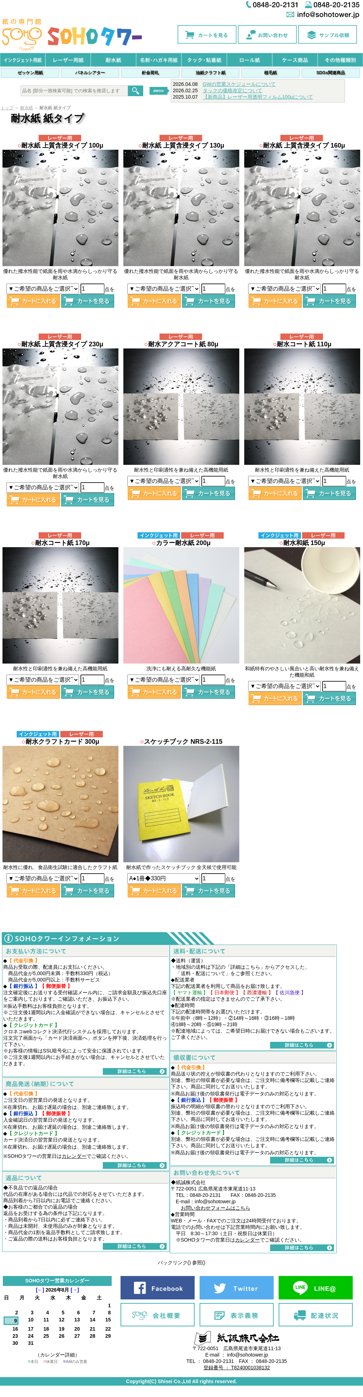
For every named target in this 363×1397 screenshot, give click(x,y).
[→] (75, 1290)
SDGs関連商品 (330, 72)
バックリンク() (174, 1262)
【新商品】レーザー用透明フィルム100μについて (258, 97)
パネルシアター (90, 72)
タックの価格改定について (232, 90)
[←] (40, 1290)
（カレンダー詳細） (57, 1355)
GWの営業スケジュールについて (239, 84)
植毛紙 (270, 72)
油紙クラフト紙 (210, 72)
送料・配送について (203, 973)
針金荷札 (150, 72)
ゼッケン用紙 (30, 72)
